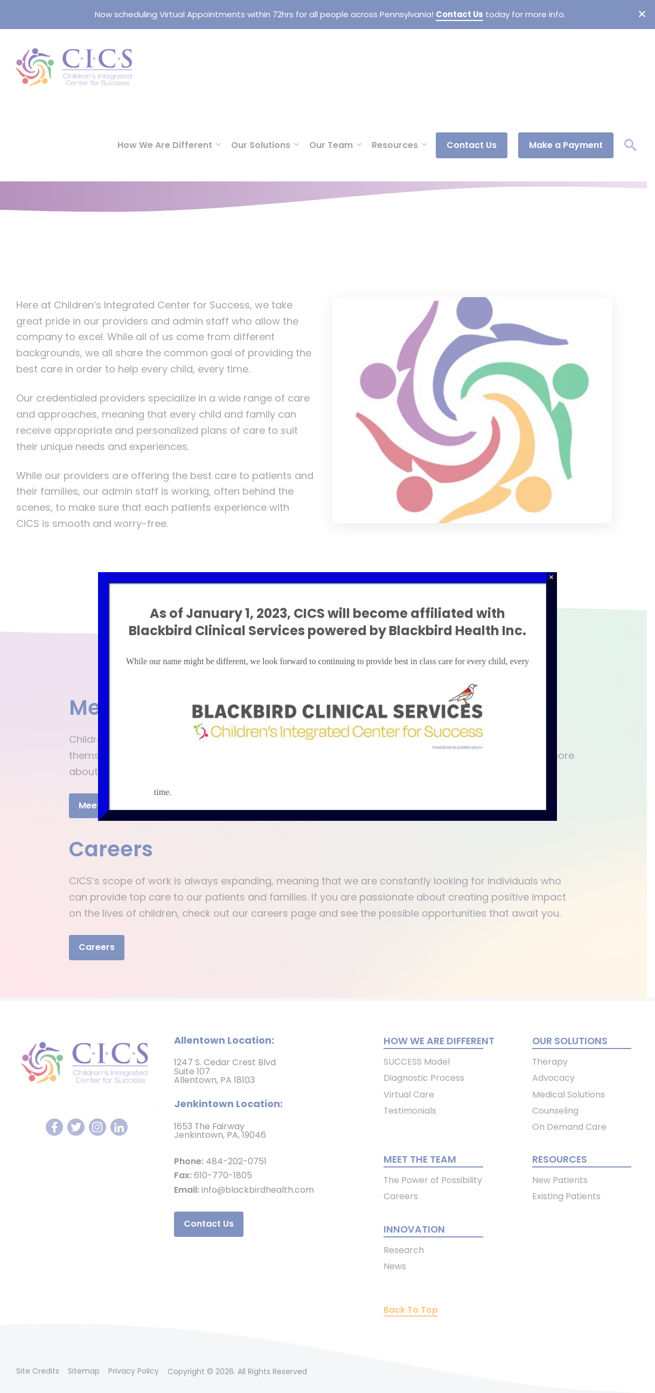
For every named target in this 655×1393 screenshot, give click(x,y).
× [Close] (551, 577)
